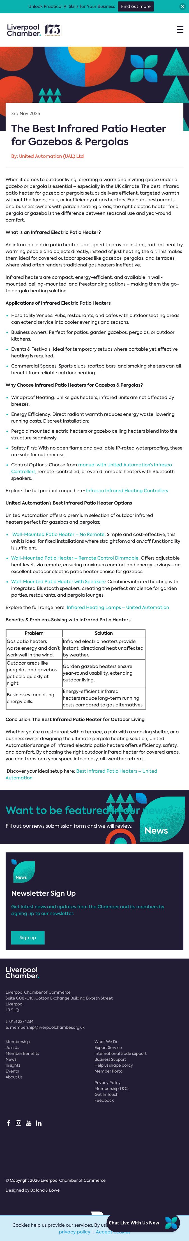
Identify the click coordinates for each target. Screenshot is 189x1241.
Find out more (136, 6)
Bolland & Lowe (45, 1190)
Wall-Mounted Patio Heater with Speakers (58, 582)
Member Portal (109, 1071)
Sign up (28, 938)
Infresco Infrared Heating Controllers (127, 491)
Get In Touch (107, 1094)
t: (19, 1021)
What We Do (107, 1041)
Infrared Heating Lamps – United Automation (118, 607)
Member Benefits (22, 1053)
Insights (13, 1065)
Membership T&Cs (112, 1088)
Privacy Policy (108, 1082)
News (11, 1059)
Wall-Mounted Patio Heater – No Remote (58, 534)
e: (45, 1027)
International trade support (121, 1053)
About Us (14, 1077)
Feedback (104, 1100)
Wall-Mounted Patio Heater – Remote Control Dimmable (75, 558)
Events (12, 1071)
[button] (182, 6)
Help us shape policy (114, 1065)
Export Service (108, 1047)
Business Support (110, 1059)
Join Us (12, 1047)
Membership (18, 1041)
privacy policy (74, 1232)
